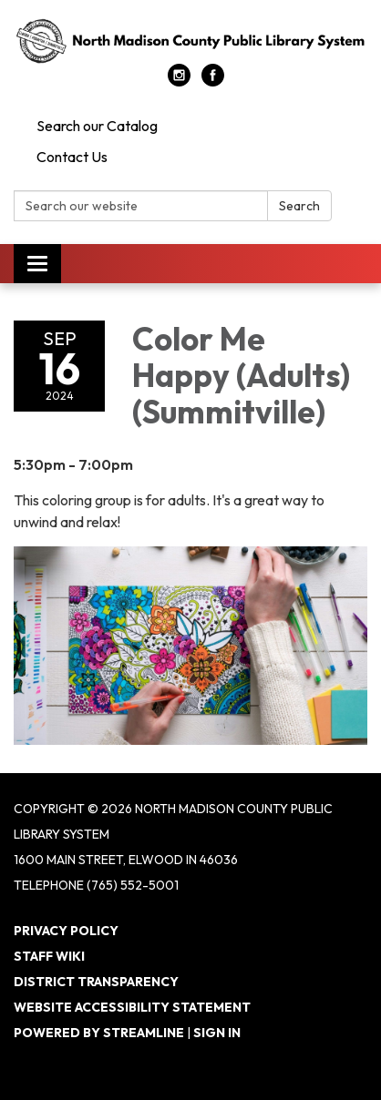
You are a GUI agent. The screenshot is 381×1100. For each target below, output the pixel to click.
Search (299, 206)
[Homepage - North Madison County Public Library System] (190, 41)
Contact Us (72, 157)
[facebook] (212, 81)
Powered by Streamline (99, 1032)
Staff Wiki (49, 956)
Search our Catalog (97, 126)
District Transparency (96, 981)
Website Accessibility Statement (132, 1007)
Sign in (217, 1032)
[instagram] (179, 81)
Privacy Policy (66, 930)
